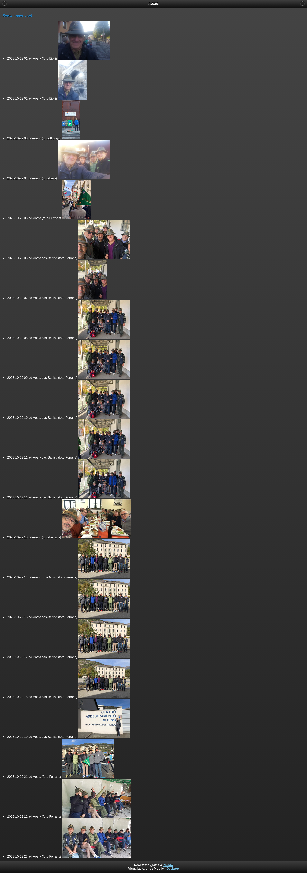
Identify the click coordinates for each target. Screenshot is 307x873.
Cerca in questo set (17, 15)
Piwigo (168, 865)
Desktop (172, 868)
